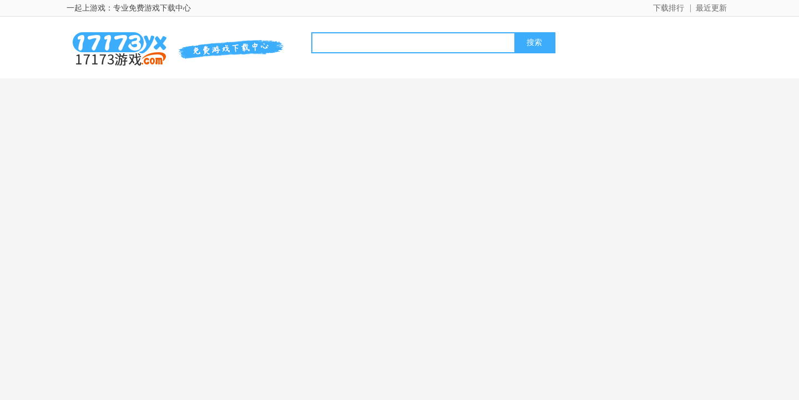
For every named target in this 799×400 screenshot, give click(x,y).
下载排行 (668, 8)
